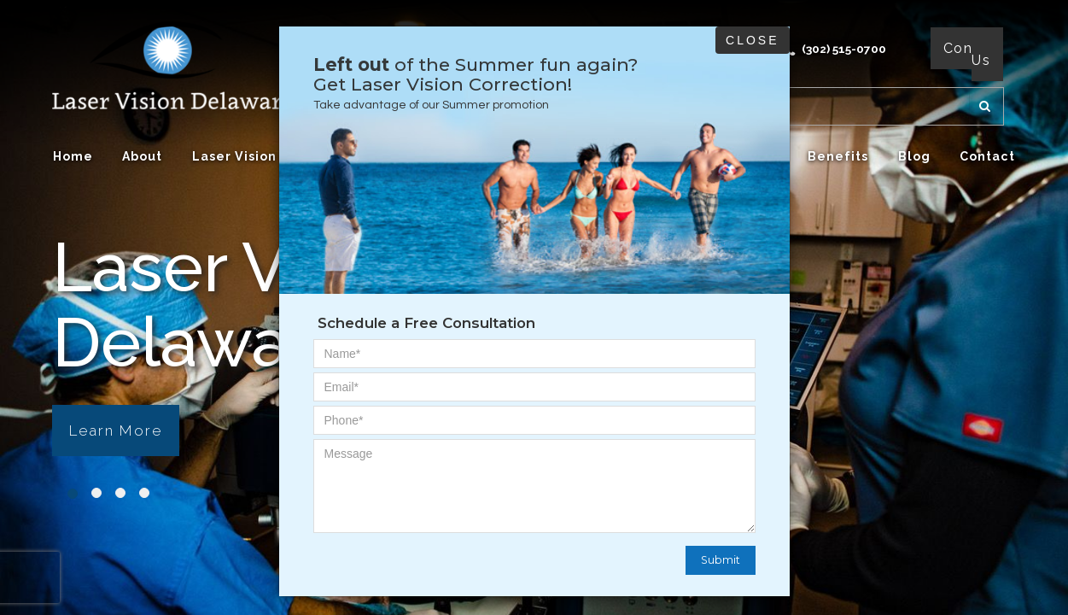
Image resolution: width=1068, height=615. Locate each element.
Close (752, 40)
